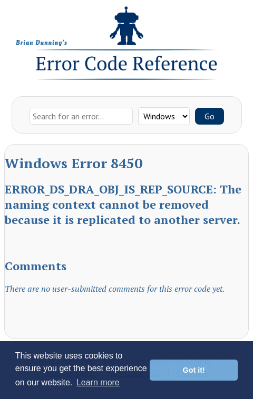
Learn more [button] (98, 382)
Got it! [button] (194, 370)
